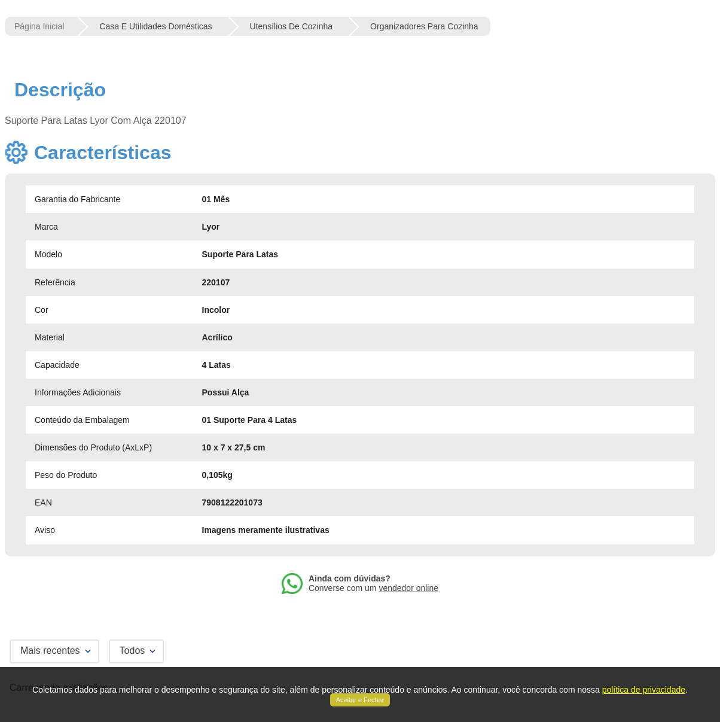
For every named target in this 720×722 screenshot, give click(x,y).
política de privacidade (643, 689)
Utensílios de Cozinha (291, 26)
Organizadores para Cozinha (424, 26)
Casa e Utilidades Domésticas (155, 26)
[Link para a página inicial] (39, 26)
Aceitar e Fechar (360, 699)
